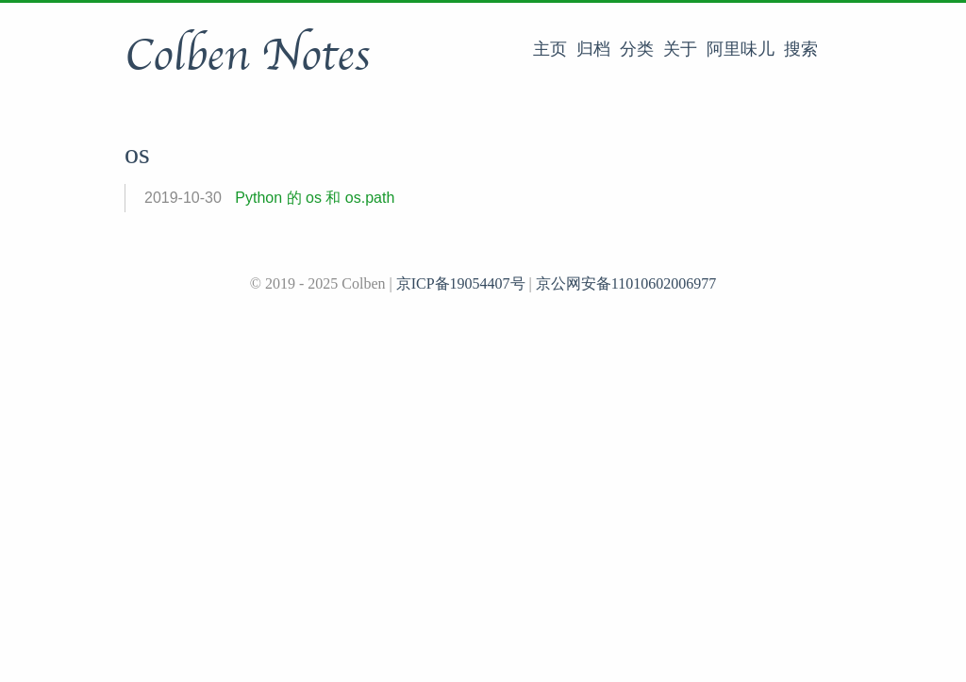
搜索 (801, 49)
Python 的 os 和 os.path (314, 198)
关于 (680, 49)
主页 (550, 49)
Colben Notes (247, 55)
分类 (637, 49)
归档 (593, 49)
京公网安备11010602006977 (626, 283)
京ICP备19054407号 (460, 283)
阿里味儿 (740, 49)
